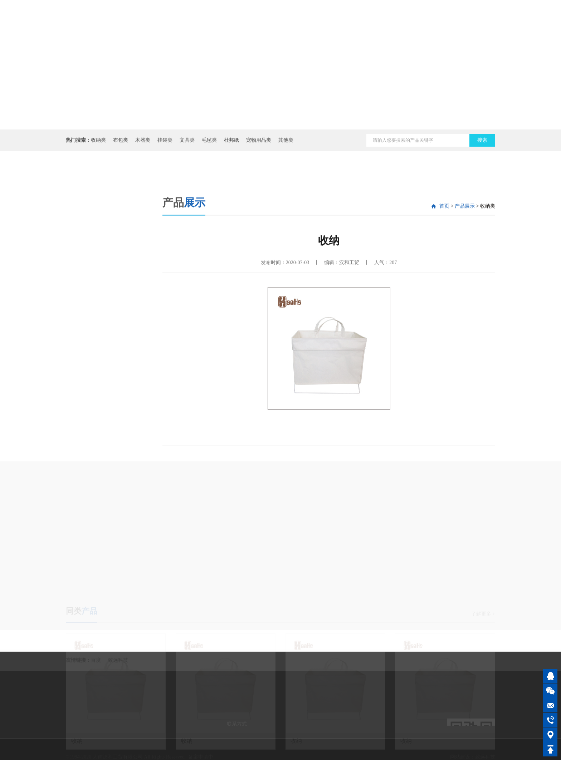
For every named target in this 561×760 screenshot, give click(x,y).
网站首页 (285, 21)
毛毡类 (209, 143)
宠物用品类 (258, 143)
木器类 (142, 143)
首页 (444, 244)
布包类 (120, 143)
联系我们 (443, 21)
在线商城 (482, 21)
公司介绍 (325, 21)
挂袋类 (164, 143)
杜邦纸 (231, 143)
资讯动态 (364, 21)
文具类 (187, 143)
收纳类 (98, 143)
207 (393, 300)
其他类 (285, 143)
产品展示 (403, 28)
